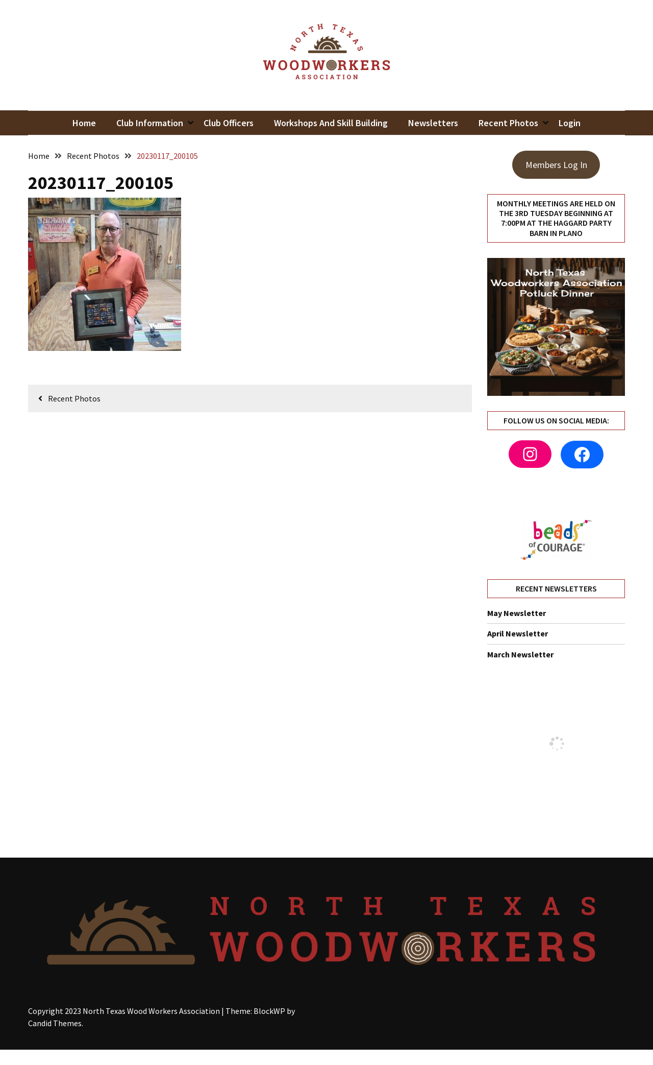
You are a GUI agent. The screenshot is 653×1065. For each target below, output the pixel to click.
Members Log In (556, 165)
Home (84, 123)
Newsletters (433, 123)
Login (570, 123)
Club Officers (229, 123)
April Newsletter (517, 633)
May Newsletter (516, 613)
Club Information (149, 123)
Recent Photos (508, 123)
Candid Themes (55, 1023)
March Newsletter (520, 654)
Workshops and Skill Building (331, 123)
